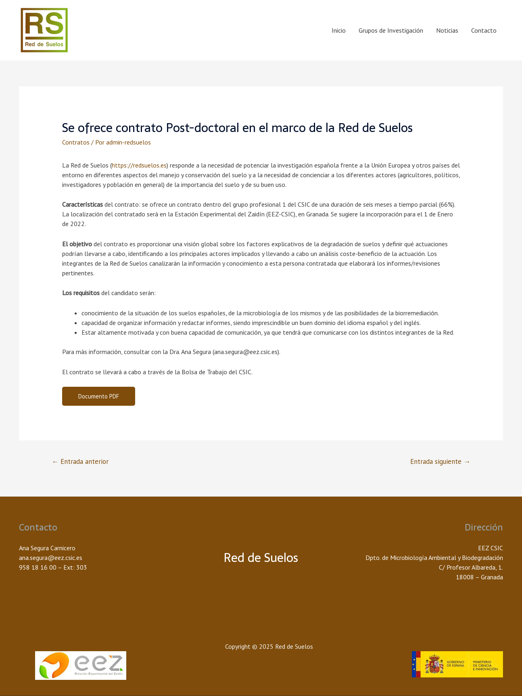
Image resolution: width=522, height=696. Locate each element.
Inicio (339, 30)
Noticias (447, 30)
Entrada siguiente (440, 461)
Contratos (76, 142)
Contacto (484, 30)
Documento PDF (98, 396)
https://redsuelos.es (139, 165)
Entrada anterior (80, 461)
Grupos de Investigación (391, 30)
